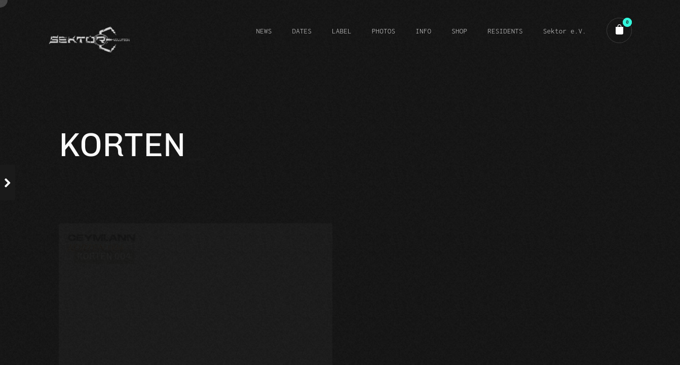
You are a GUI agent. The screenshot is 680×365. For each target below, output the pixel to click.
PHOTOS (383, 31)
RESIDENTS (505, 31)
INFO (423, 31)
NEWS (264, 31)
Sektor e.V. (564, 31)
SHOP (459, 31)
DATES (302, 31)
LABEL (342, 31)
